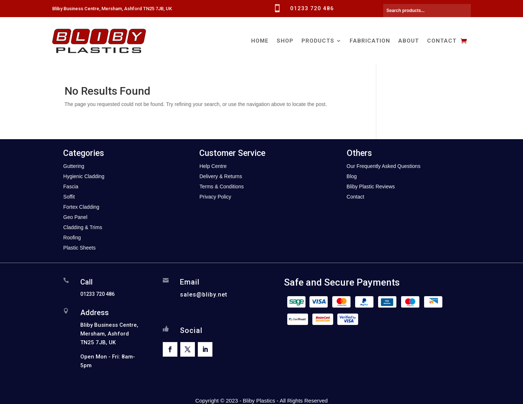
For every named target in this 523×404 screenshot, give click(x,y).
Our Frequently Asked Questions (383, 166)
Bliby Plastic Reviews (371, 186)
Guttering (73, 166)
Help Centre (213, 166)
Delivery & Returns (220, 176)
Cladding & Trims (82, 227)
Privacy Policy (215, 197)
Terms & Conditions (221, 186)
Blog (352, 176)
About (408, 41)
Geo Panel (75, 217)
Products (317, 41)
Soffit (69, 197)
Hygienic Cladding (83, 176)
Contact (442, 41)
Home (260, 41)
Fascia (70, 186)
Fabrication (370, 41)
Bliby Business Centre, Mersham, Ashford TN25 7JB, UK (112, 8)
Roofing (72, 237)
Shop (285, 41)
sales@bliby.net (203, 294)
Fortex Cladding (81, 207)
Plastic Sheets (79, 248)
